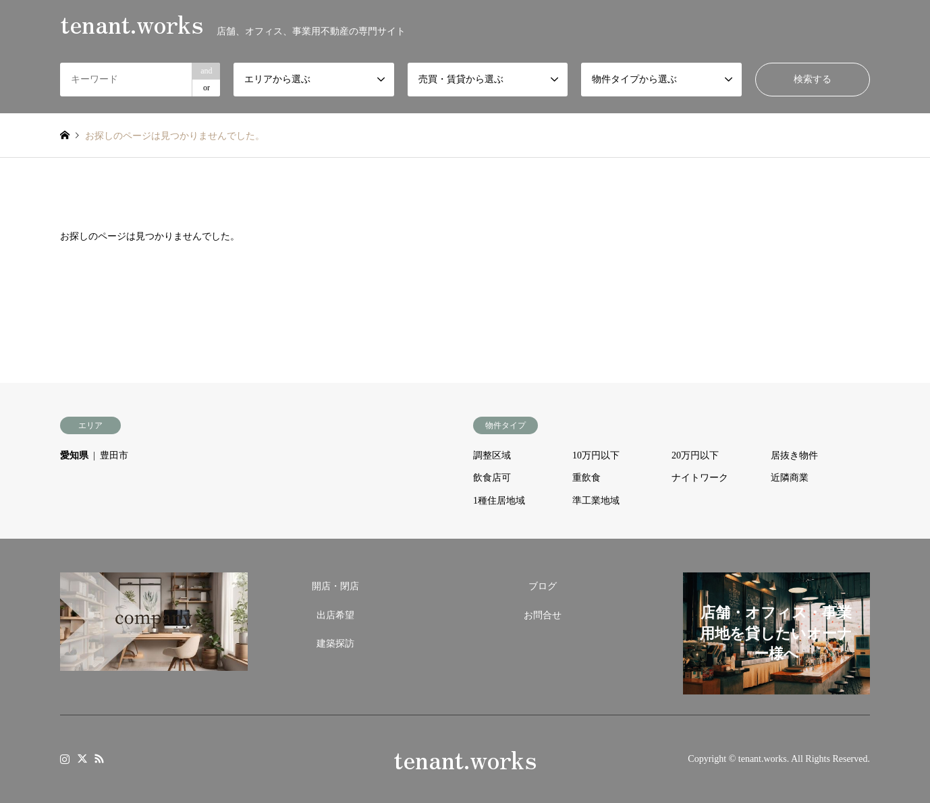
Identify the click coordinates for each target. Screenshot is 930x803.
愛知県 (74, 455)
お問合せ (543, 615)
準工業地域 (596, 501)
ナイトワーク (700, 478)
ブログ (542, 586)
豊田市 (114, 455)
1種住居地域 (499, 501)
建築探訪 (335, 643)
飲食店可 (492, 478)
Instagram (65, 758)
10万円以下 (596, 455)
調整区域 (492, 455)
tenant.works (465, 758)
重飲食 (586, 478)
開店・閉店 (335, 586)
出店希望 (335, 615)
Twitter (82, 758)
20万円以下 (695, 455)
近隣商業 (790, 478)
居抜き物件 (794, 455)
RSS (99, 758)
